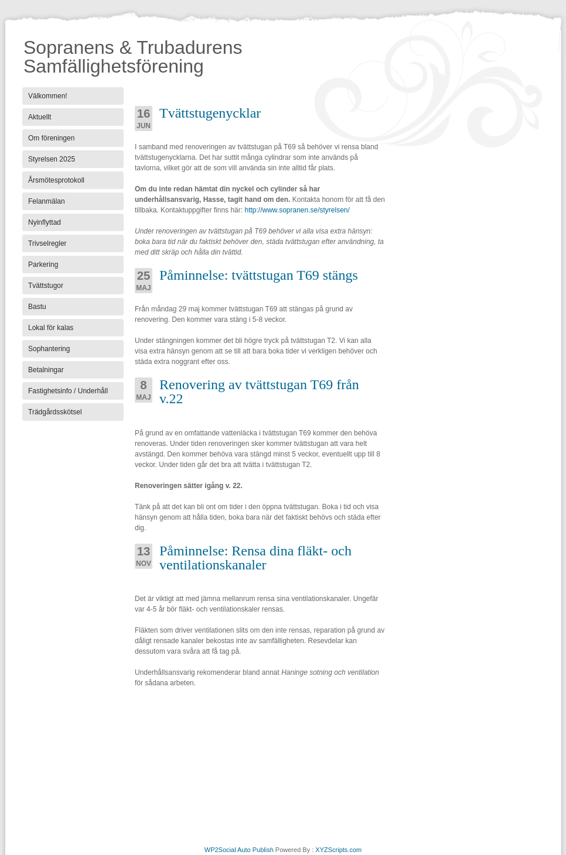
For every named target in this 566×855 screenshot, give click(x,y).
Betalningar (46, 370)
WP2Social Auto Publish (239, 849)
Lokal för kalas (50, 328)
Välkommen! (47, 96)
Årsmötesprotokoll (56, 180)
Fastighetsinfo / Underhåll (68, 391)
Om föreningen (51, 138)
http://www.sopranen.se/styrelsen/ (296, 210)
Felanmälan (46, 201)
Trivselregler (47, 243)
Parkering (43, 264)
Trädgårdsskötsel (55, 412)
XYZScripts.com (338, 849)
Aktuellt (39, 117)
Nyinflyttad (44, 222)
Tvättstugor (45, 285)
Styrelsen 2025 (51, 159)
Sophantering (49, 349)
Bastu (37, 307)
